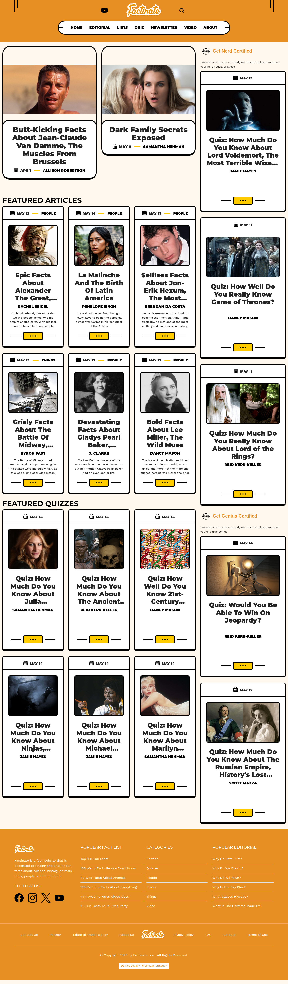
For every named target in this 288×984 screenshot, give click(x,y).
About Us (127, 935)
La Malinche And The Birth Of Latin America (99, 286)
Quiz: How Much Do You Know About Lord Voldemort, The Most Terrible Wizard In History (243, 155)
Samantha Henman (163, 147)
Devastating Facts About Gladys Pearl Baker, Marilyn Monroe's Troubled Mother (99, 449)
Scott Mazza (243, 783)
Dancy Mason (165, 453)
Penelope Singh (99, 306)
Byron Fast (33, 453)
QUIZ (139, 27)
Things (151, 896)
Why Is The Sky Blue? (229, 887)
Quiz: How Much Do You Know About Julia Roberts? (33, 594)
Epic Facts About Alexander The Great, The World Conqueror (33, 294)
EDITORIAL (99, 27)
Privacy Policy (182, 935)
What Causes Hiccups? (230, 896)
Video (150, 906)
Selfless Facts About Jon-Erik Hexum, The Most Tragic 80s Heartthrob (165, 294)
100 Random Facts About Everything (108, 887)
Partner (55, 935)
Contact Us (29, 935)
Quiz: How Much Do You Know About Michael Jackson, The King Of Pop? (99, 744)
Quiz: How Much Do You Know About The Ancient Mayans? (99, 594)
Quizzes (152, 868)
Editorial (152, 859)
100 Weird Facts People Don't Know (108, 868)
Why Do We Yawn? (226, 878)
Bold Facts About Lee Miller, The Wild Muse (165, 433)
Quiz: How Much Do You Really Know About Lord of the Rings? (243, 444)
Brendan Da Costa (165, 306)
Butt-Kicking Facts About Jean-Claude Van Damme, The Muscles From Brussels (49, 145)
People (151, 878)
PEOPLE (48, 213)
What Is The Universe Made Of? (236, 906)
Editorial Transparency (90, 935)
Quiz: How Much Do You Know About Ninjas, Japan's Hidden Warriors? (33, 748)
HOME (76, 27)
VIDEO (190, 27)
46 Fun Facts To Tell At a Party (104, 906)
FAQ (208, 935)
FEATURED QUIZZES (40, 503)
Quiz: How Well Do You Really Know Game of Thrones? (243, 294)
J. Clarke (99, 453)
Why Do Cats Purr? (227, 859)
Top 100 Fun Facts (94, 859)
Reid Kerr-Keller (98, 610)
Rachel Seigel (33, 306)
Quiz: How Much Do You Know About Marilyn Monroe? (165, 740)
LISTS (122, 27)
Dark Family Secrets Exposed (148, 133)
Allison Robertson (64, 170)
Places (151, 887)
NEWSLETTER (164, 27)
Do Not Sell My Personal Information (144, 965)
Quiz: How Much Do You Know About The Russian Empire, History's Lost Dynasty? (243, 767)
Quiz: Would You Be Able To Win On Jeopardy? (243, 612)
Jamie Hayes (33, 757)
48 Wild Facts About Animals (103, 878)
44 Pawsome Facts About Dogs (104, 896)
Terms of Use (257, 935)
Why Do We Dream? (227, 868)
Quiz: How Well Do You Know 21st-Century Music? (165, 594)
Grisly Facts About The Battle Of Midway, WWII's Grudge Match (33, 441)
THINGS (49, 360)
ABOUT (210, 27)
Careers (229, 935)
